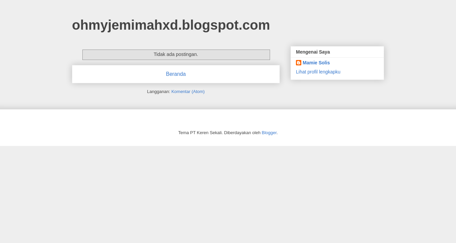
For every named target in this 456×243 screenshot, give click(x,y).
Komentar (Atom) (188, 91)
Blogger (269, 132)
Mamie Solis (316, 62)
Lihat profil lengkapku (318, 71)
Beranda (176, 74)
